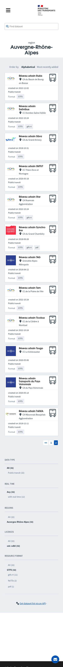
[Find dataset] (31, 26)
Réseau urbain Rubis (30, 76)
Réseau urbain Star (30, 197)
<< (45, 442)
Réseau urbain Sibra (30, 136)
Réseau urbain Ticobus (32, 318)
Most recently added (47, 66)
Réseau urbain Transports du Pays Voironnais (29, 381)
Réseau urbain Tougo (31, 348)
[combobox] (31, 26)
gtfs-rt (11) (13, 574)
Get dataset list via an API (33, 603)
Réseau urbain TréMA (31, 411)
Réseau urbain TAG (30, 257)
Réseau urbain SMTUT (31, 166)
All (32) (11, 517)
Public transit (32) (16, 472)
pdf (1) (11, 586)
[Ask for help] (55, 659)
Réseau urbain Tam (30, 288)
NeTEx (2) (12, 580)
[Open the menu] (19, 10)
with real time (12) (16, 496)
